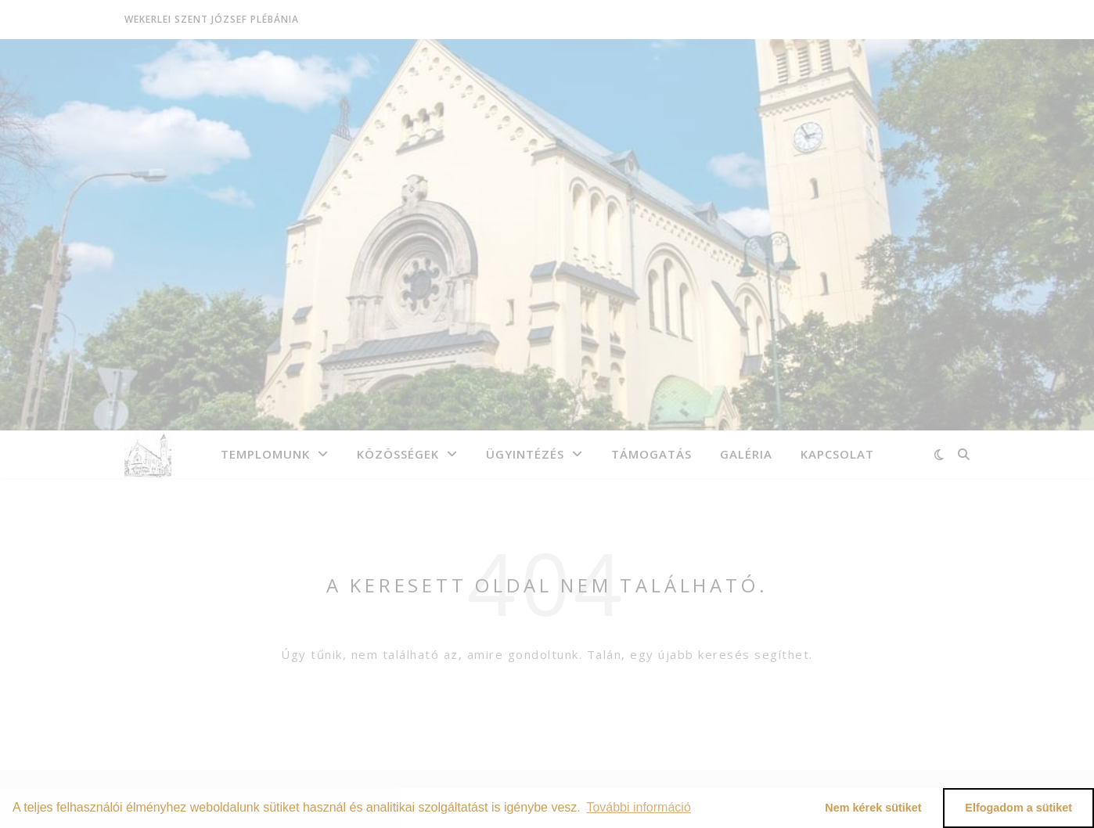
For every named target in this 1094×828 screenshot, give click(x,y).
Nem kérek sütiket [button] (873, 807)
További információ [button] (638, 807)
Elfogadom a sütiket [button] (1018, 807)
